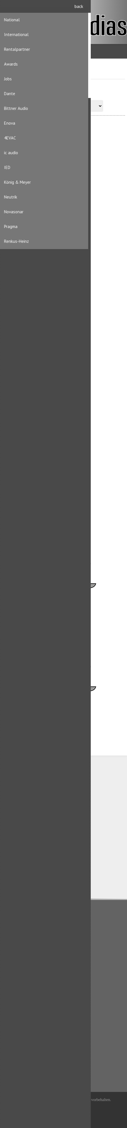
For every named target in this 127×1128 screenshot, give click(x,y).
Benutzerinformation (25, 1009)
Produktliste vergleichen (29, 1062)
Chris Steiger (40, 195)
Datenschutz (18, 928)
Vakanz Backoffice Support (51, 608)
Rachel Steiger (41, 504)
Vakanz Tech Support (46, 711)
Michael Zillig (40, 298)
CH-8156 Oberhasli (33, 798)
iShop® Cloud (73, 1107)
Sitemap (15, 982)
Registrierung (107, 8)
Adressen (16, 1018)
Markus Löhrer (41, 401)
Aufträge (15, 1027)
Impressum (17, 947)
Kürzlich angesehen (24, 1053)
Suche (13, 1071)
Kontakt (14, 973)
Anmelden (119, 8)
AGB (11, 938)
